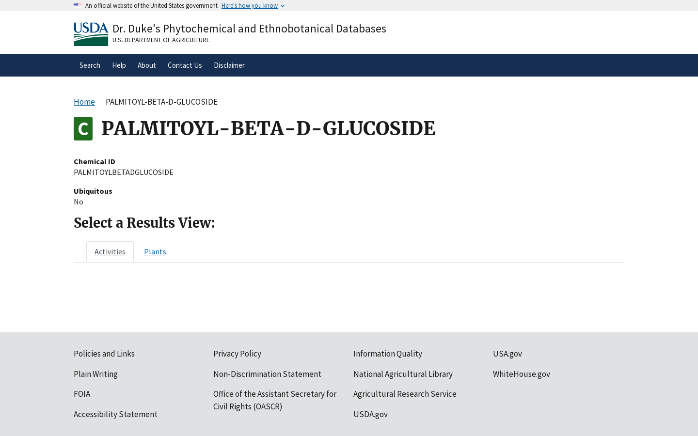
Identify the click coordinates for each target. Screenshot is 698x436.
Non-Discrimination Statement (267, 374)
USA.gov (507, 353)
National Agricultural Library (403, 374)
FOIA (82, 394)
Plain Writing (96, 374)
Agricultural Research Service (405, 394)
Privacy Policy (237, 353)
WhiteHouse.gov (521, 374)
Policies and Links (104, 353)
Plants (155, 251)
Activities (110, 251)
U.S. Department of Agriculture (161, 39)
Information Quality (387, 353)
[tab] (110, 251)
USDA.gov (370, 414)
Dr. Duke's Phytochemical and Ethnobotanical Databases (249, 28)
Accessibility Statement (116, 414)
